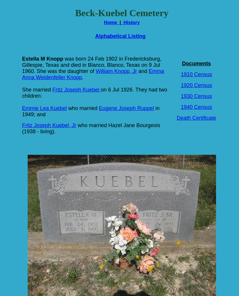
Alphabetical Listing (120, 36)
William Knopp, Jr (116, 71)
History (130, 22)
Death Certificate (196, 118)
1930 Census (196, 96)
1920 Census (196, 85)
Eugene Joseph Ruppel (126, 108)
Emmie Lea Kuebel (44, 108)
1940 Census (196, 107)
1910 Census (196, 74)
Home (112, 22)
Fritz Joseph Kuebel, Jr (49, 125)
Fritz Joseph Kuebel (76, 90)
